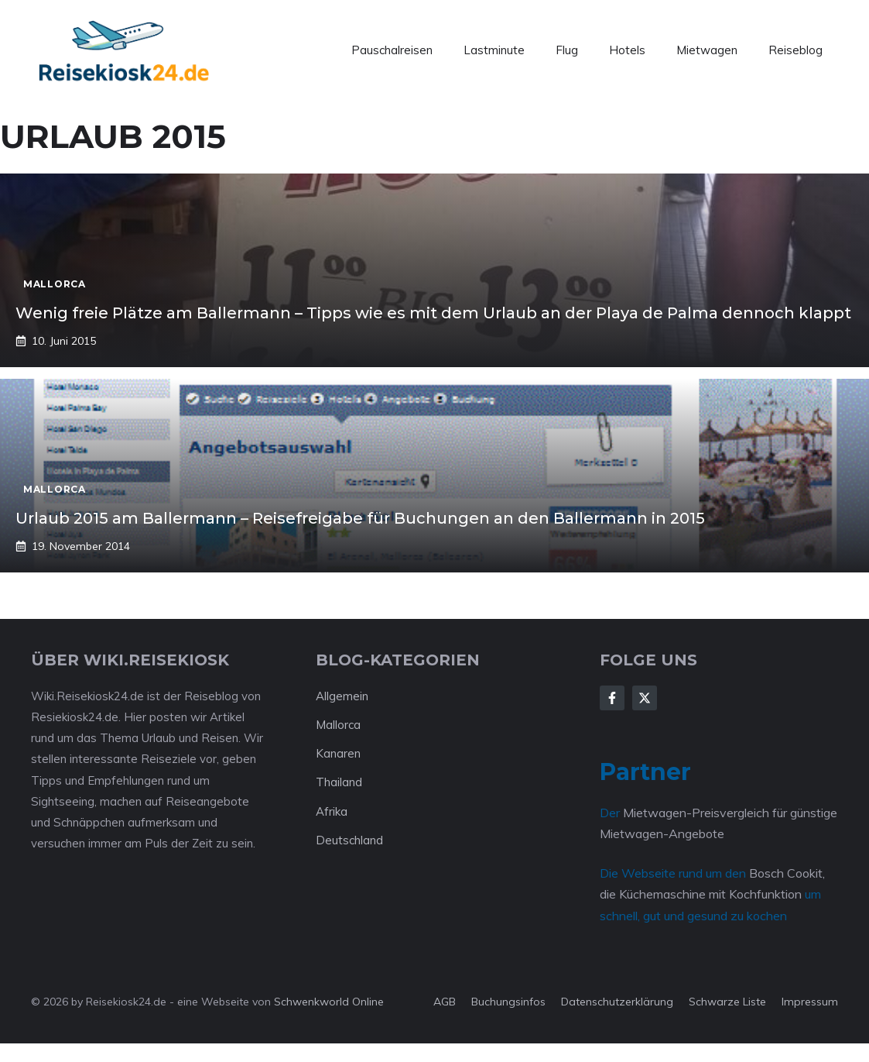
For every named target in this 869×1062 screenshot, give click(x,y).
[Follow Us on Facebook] (612, 698)
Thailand (339, 782)
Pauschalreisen (392, 50)
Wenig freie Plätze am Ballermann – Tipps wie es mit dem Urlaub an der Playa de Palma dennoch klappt (433, 313)
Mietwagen (706, 50)
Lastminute (494, 50)
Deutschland (349, 840)
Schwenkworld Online (329, 1002)
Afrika (331, 811)
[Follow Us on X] (644, 698)
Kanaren (338, 753)
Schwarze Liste (727, 1002)
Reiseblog (795, 50)
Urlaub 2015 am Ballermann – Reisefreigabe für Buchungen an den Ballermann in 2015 (360, 518)
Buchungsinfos (508, 1002)
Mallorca (338, 724)
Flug (567, 50)
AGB (444, 1002)
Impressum (810, 1002)
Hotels (627, 50)
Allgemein (342, 696)
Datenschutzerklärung (617, 1002)
